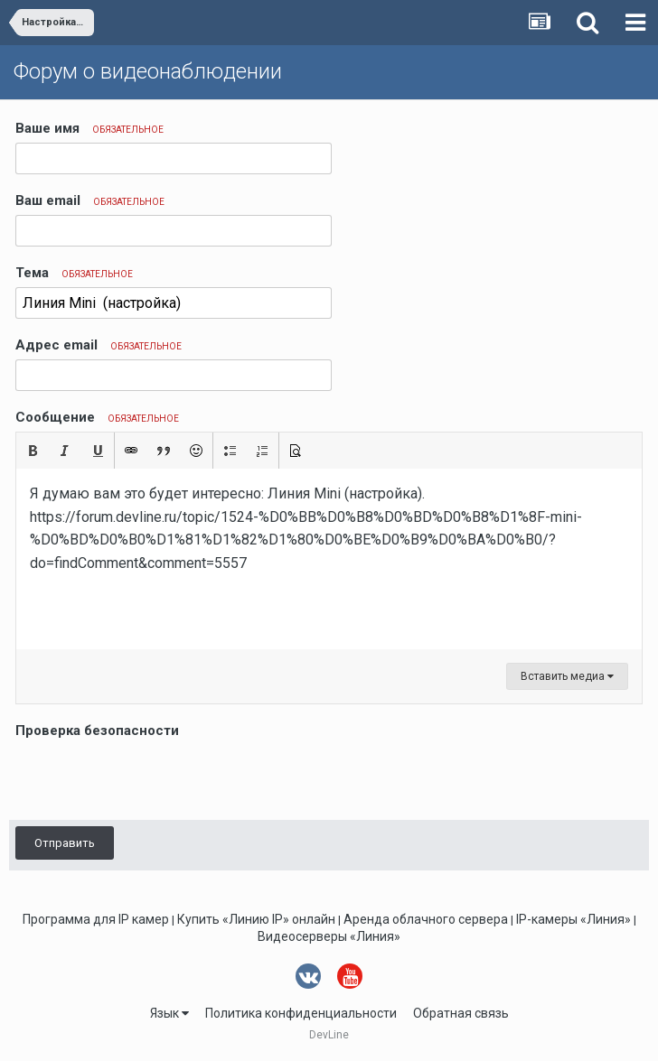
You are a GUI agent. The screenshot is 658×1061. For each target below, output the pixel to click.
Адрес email (98, 345)
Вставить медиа (567, 676)
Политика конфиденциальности (301, 1013)
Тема (74, 273)
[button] (32, 451)
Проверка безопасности (97, 730)
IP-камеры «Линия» (573, 919)
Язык (169, 1013)
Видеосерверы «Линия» (329, 936)
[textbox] (329, 559)
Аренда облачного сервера (425, 919)
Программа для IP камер (96, 919)
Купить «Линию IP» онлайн (256, 919)
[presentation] (152, 778)
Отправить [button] (64, 843)
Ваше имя (89, 128)
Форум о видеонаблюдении (148, 71)
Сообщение (97, 417)
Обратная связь (461, 1013)
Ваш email (89, 200)
